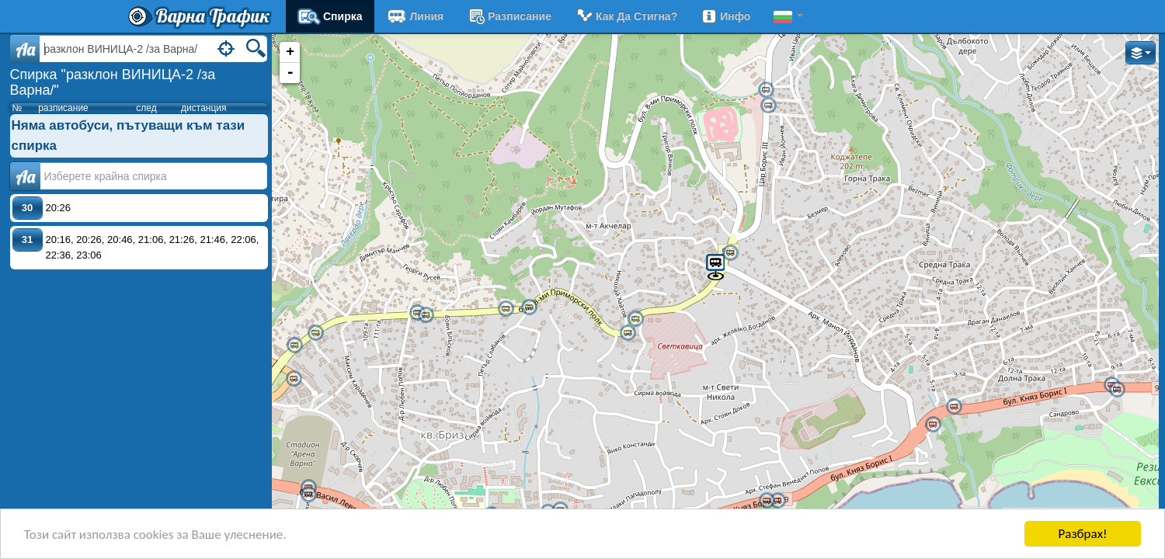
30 (27, 208)
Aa (25, 49)
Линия (415, 16)
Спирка (330, 16)
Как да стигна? (626, 16)
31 (27, 239)
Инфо (725, 16)
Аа (25, 176)
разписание (509, 16)
